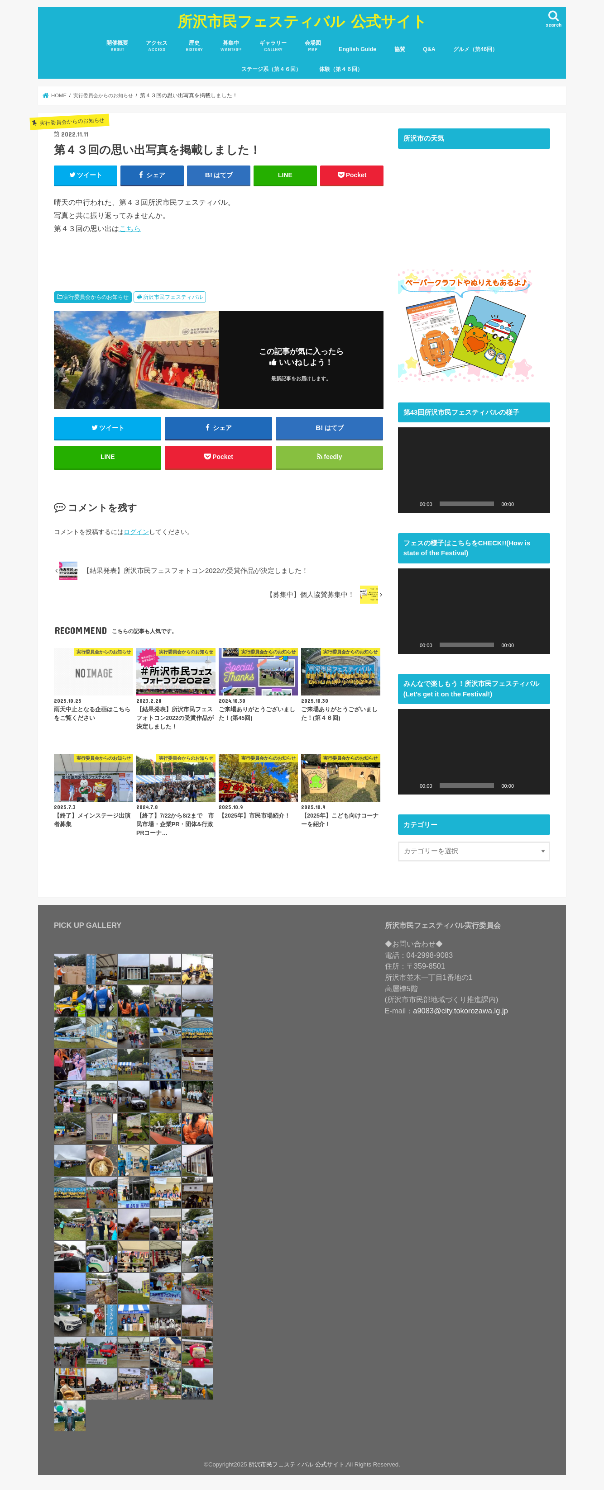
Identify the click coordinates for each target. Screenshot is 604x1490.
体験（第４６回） (341, 69)
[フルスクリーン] (538, 503)
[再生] (409, 503)
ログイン (136, 532)
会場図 (313, 46)
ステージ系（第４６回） (271, 69)
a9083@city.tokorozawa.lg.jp (460, 1011)
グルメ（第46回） (475, 49)
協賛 (399, 49)
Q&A (429, 49)
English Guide (357, 49)
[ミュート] (523, 503)
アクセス (157, 46)
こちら (130, 228)
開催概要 (117, 46)
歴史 (194, 46)
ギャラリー (273, 46)
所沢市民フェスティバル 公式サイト (302, 21)
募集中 (231, 46)
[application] (474, 470)
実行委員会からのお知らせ (96, 297)
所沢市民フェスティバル (173, 297)
